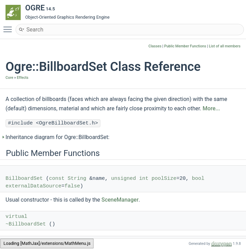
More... (211, 108)
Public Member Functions (185, 46)
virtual (16, 217)
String (77, 179)
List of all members (224, 46)
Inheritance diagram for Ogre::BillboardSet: (57, 137)
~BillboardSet (26, 224)
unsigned (123, 179)
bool (198, 179)
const (57, 179)
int (143, 179)
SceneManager (120, 199)
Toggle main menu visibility (9, 26)
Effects (23, 77)
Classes (154, 46)
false (72, 186)
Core (9, 77)
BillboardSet (24, 179)
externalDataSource (33, 186)
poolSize (163, 179)
